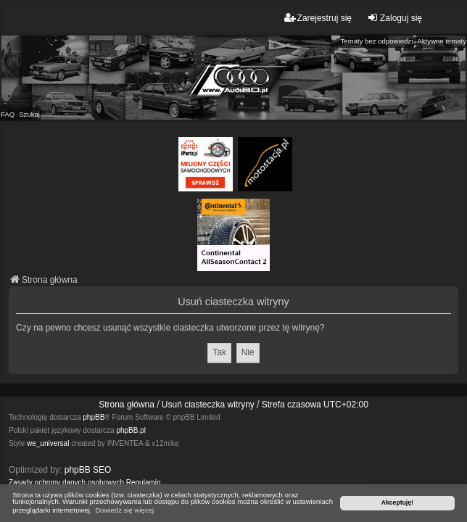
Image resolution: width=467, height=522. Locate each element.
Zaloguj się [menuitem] (394, 17)
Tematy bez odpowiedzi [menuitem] (377, 41)
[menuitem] (66, 482)
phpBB (93, 417)
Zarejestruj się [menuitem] (318, 17)
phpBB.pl (131, 430)
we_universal (48, 443)
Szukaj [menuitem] (29, 114)
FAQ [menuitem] (8, 114)
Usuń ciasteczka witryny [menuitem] (208, 404)
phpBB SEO (88, 470)
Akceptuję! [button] (397, 502)
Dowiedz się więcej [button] (124, 510)
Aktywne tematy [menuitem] (441, 41)
